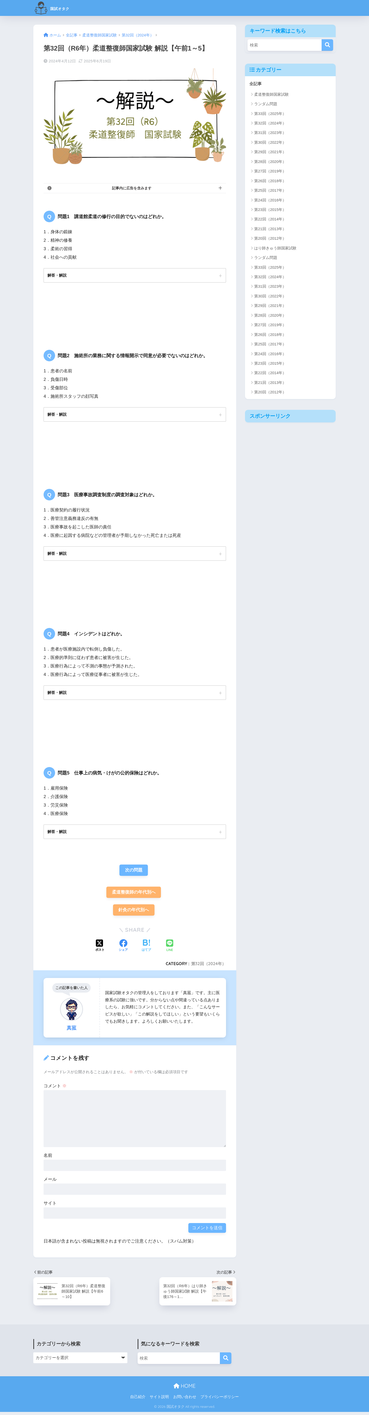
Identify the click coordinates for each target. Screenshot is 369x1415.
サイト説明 (159, 1400)
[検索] (327, 45)
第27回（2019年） (270, 171)
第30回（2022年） (270, 142)
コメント (55, 1089)
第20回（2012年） (270, 238)
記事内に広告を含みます (131, 188)
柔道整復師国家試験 (271, 94)
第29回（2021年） (270, 152)
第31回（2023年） (270, 133)
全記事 (255, 83)
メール (50, 1182)
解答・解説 (57, 275)
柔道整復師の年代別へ (134, 894)
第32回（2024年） (208, 966)
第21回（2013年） (270, 229)
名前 (48, 1158)
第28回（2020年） (270, 162)
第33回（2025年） (270, 113)
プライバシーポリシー (219, 1400)
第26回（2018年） (270, 181)
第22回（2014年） (270, 219)
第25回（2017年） (270, 190)
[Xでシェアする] (100, 949)
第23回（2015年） (270, 210)
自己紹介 (138, 1400)
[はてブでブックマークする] (146, 949)
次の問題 (133, 872)
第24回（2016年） (270, 200)
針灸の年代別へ (133, 912)
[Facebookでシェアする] (123, 949)
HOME (184, 1389)
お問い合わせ (184, 1400)
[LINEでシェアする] (169, 949)
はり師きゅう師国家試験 (275, 248)
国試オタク (58, 8)
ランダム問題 (265, 104)
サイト (50, 1206)
